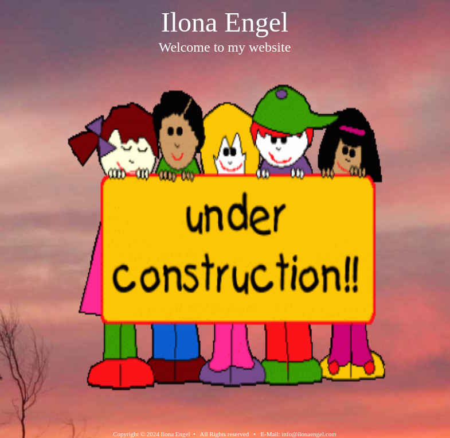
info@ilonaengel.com (308, 434)
